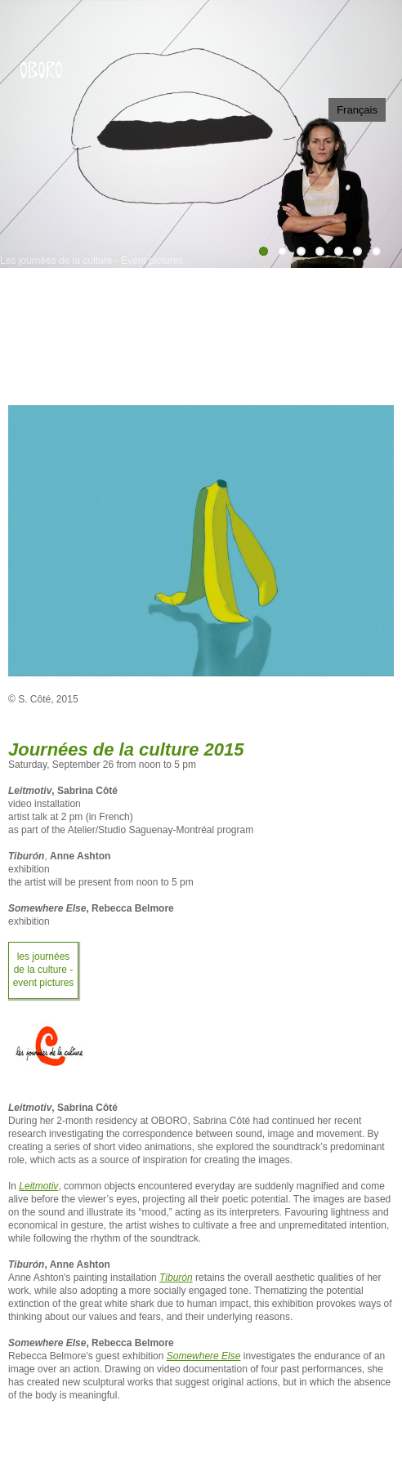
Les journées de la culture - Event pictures (43, 969)
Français (357, 110)
